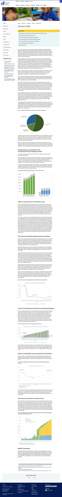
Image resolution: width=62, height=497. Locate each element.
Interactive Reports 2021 (9, 63)
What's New (20, 492)
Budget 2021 (5, 26)
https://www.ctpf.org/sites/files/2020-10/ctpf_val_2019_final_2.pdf (30, 466)
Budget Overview (6, 28)
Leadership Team (21, 489)
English (12, 65)
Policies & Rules (34, 492)
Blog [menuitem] (42, 5)
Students (22, 1)
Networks (19, 487)
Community (27, 1)
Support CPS (34, 484)
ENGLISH (9, 68)
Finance (28, 23)
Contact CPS (20, 484)
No (34, 477)
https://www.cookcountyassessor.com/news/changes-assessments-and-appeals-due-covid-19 (35, 470)
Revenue (4, 31)
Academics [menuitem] (22, 5)
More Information (6, 55)
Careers (33, 489)
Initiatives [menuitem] (33, 5)
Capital (4, 39)
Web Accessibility (35, 494)
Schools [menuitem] (17, 5)
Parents (17, 1)
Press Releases (34, 486)
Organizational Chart (9, 73)
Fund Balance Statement (7, 47)
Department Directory (21, 486)
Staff (31, 1)
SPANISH (12, 68)
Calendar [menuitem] (38, 5)
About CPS (23, 23)
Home (19, 23)
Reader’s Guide (5, 52)
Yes (29, 477)
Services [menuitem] (28, 5)
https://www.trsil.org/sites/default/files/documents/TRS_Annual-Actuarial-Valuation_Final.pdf (35, 467)
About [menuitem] (44, 5)
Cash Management (6, 44)
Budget (33, 23)
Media (33, 487)
